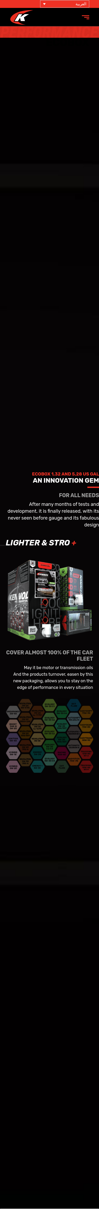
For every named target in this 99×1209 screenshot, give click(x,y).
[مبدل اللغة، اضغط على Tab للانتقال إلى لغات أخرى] (64, 4)
